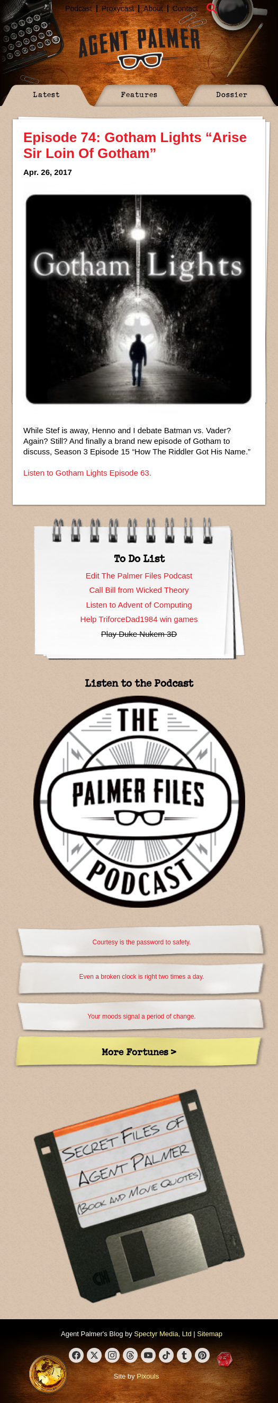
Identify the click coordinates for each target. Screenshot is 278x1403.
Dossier (232, 94)
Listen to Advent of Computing (139, 604)
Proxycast (118, 8)
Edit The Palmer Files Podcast (139, 575)
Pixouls (148, 1376)
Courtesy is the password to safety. (142, 942)
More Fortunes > (139, 1051)
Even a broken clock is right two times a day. (141, 976)
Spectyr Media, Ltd (162, 1334)
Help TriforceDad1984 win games (139, 619)
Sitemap (209, 1334)
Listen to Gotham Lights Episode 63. (87, 472)
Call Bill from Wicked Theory (139, 589)
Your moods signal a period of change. (141, 1016)
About (153, 8)
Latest (46, 94)
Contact (185, 8)
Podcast (78, 8)
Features (139, 94)
